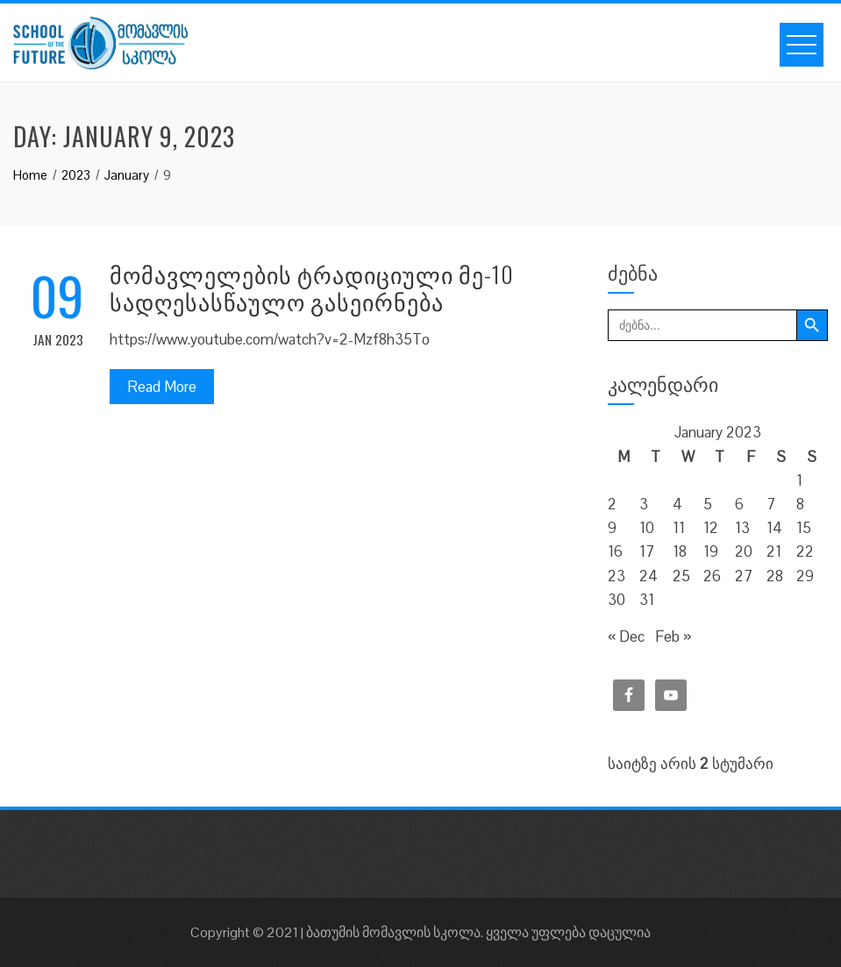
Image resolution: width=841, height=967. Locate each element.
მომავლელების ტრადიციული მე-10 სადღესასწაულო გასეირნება (312, 287)
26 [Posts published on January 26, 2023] (712, 576)
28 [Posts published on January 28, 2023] (774, 576)
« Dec (626, 636)
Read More (161, 386)
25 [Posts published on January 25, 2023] (681, 576)
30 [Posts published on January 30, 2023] (616, 599)
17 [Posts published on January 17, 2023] (646, 551)
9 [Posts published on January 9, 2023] (612, 527)
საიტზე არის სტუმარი (690, 763)
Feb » (673, 636)
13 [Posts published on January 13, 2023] (742, 527)
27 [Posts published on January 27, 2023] (743, 576)
